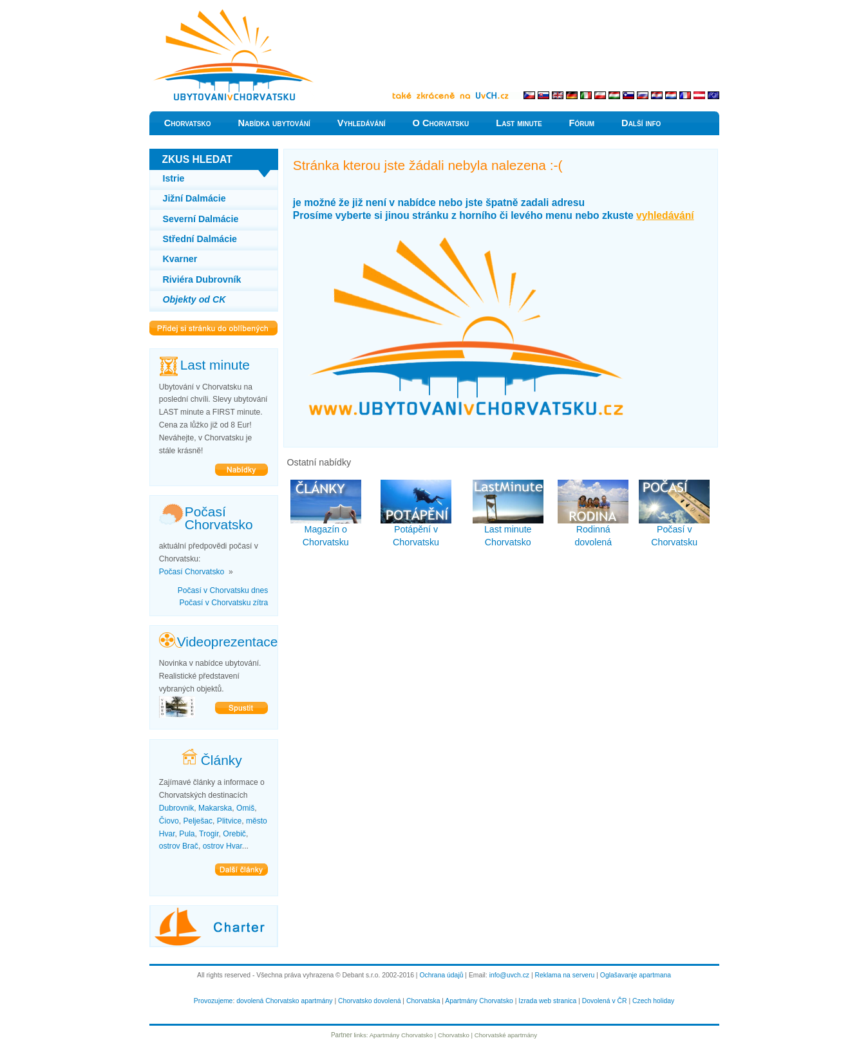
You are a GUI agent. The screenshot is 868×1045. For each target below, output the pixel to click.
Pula (186, 833)
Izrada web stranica (547, 1000)
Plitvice (229, 820)
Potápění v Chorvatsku (416, 513)
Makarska (215, 808)
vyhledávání (665, 215)
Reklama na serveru (565, 975)
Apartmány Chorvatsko (479, 1000)
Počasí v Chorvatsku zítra (223, 602)
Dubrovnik (176, 808)
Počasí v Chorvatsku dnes (223, 590)
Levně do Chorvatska (190, 12)
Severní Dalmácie (201, 219)
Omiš (245, 808)
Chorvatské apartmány (506, 1035)
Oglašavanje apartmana (635, 975)
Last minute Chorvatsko (508, 513)
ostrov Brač (178, 846)
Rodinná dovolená (593, 513)
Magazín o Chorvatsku (325, 513)
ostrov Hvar (222, 846)
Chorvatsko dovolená (369, 1000)
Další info (641, 123)
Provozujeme (213, 1000)
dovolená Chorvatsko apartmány (284, 1000)
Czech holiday (653, 1000)
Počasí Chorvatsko (192, 571)
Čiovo (169, 820)
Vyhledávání (361, 123)
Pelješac (197, 820)
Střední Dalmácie (200, 239)
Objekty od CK (194, 299)
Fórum (582, 123)
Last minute (519, 123)
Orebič (234, 833)
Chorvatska (423, 1000)
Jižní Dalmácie (194, 198)
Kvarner (180, 259)
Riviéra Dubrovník (202, 279)
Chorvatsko (187, 123)
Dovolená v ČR (604, 1000)
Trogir (208, 833)
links (360, 1035)
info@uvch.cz (509, 975)
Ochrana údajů (441, 975)
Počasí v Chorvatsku (674, 513)
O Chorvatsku (441, 123)
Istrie (174, 178)
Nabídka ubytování (274, 123)
